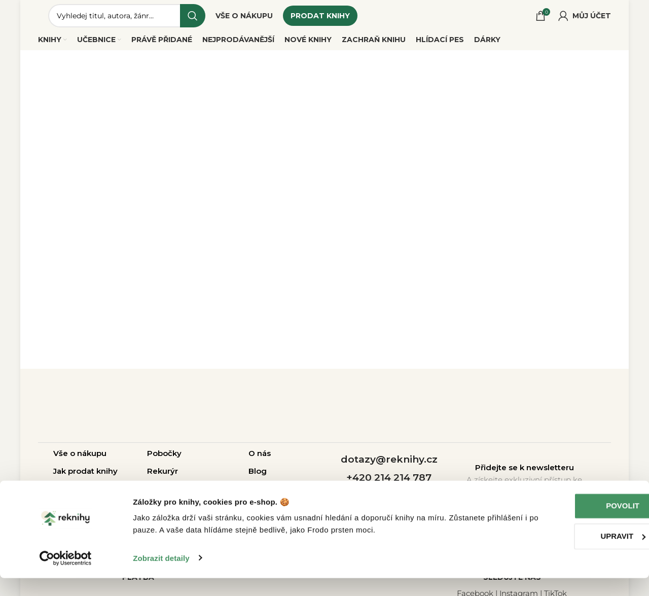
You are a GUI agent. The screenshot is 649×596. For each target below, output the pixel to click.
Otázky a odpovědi (90, 494)
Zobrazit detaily (161, 576)
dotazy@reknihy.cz (389, 464)
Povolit (564, 524)
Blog (257, 476)
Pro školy (208, 494)
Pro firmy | (168, 494)
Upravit (564, 554)
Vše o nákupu (79, 459)
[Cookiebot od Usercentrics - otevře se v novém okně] (65, 576)
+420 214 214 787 (388, 483)
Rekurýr (162, 476)
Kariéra (262, 494)
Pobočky (164, 459)
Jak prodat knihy (85, 476)
